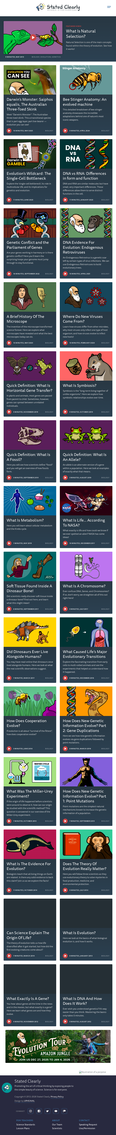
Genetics (56, 57)
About (56, 1120)
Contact (84, 1120)
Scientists (57, 1128)
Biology (36, 57)
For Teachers (24, 1120)
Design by (24, 1095)
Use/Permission (87, 1128)
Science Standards (25, 1124)
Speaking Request (88, 1124)
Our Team (57, 1124)
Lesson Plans (23, 1128)
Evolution (45, 57)
